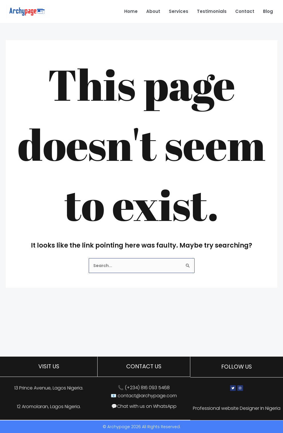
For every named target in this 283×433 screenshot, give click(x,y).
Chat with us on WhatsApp (147, 406)
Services (178, 11)
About (153, 11)
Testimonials (212, 11)
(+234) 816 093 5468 (147, 388)
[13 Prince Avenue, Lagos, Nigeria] (141, 339)
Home (131, 11)
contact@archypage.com (147, 396)
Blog (268, 11)
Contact (244, 11)
